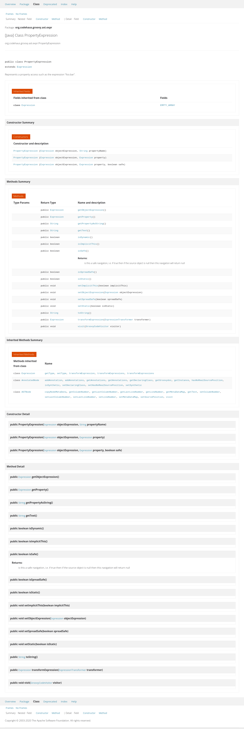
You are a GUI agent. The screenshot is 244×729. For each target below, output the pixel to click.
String (83, 151)
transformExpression (90, 319)
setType (61, 373)
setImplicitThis (88, 285)
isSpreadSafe (86, 272)
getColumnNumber (79, 392)
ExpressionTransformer (119, 319)
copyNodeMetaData (55, 392)
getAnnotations (96, 380)
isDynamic (84, 237)
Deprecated (50, 4)
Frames (9, 13)
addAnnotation (53, 380)
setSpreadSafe (86, 299)
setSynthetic (134, 385)
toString (83, 313)
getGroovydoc (163, 380)
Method (56, 19)
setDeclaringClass (73, 385)
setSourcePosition (151, 397)
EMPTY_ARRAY (167, 105)
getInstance (181, 380)
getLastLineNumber (131, 392)
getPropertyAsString (90, 223)
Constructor (42, 19)
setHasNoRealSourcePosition (105, 385)
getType (49, 373)
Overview (10, 4)
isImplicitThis (87, 244)
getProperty (85, 217)
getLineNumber (154, 392)
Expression (24, 67)
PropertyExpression (25, 151)
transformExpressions (110, 373)
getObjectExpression (90, 210)
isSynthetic (52, 385)
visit (81, 326)
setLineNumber (107, 397)
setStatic (84, 306)
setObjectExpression (90, 292)
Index (64, 4)
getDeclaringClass (141, 380)
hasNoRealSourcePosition (207, 380)
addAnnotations (74, 380)
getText (82, 230)
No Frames (21, 13)
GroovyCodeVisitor (97, 326)
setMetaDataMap (128, 397)
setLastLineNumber (84, 397)
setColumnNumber (210, 392)
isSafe (82, 251)
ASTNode (26, 392)
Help (74, 4)
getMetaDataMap (175, 392)
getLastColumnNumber (105, 392)
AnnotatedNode (30, 380)
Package (24, 4)
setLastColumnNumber (57, 397)
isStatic (83, 279)
